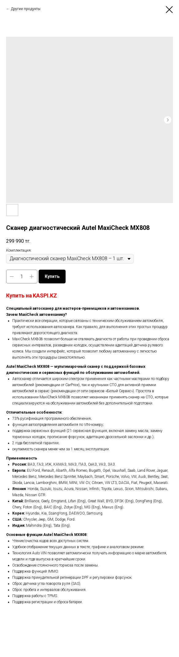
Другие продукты (25, 9)
